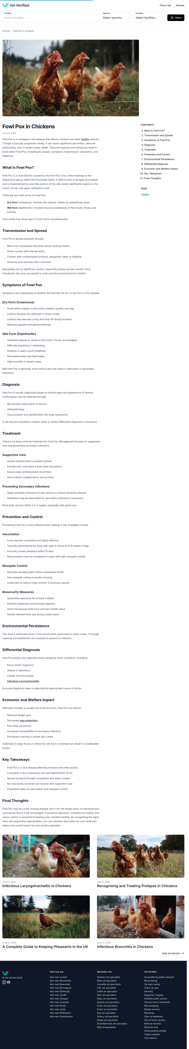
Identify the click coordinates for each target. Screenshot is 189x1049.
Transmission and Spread (158, 135)
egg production (28, 720)
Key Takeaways (153, 173)
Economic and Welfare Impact (161, 168)
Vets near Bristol (58, 1005)
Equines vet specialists (108, 1002)
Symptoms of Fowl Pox (157, 140)
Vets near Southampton (61, 1016)
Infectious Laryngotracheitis (23, 681)
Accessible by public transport (159, 977)
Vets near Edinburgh (60, 991)
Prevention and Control (157, 154)
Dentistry (148, 991)
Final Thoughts (152, 178)
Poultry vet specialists (108, 1016)
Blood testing (150, 980)
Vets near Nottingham (60, 1013)
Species (106, 13)
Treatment (150, 149)
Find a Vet (165, 5)
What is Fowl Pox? (154, 130)
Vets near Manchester (60, 980)
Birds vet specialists (107, 980)
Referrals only (151, 1027)
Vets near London (58, 977)
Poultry (145, 194)
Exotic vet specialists (107, 1005)
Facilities (139, 13)
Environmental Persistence (159, 159)
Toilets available (152, 1034)
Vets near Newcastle (60, 984)
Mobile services (152, 1009)
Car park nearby (152, 984)
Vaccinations (150, 1038)
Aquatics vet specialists (108, 977)
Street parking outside (155, 1030)
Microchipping (151, 1005)
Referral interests (152, 1023)
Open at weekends (153, 1016)
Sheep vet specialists (107, 1020)
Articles (180, 5)
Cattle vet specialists (107, 991)
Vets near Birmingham (60, 988)
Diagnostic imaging (153, 995)
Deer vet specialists (106, 995)
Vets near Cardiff (58, 995)
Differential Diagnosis (156, 163)
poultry (85, 139)
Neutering (149, 1013)
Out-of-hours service (154, 1020)
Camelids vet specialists (109, 984)
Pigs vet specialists (106, 1013)
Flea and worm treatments (157, 1002)
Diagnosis (149, 144)
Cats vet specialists (106, 988)
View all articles (173, 953)
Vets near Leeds (58, 1009)
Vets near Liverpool (59, 1002)
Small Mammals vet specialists (112, 1023)
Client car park (151, 988)
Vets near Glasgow (59, 998)
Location (8, 13)
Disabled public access (155, 998)
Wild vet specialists (106, 1027)
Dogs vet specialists (107, 998)
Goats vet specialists (107, 1009)
